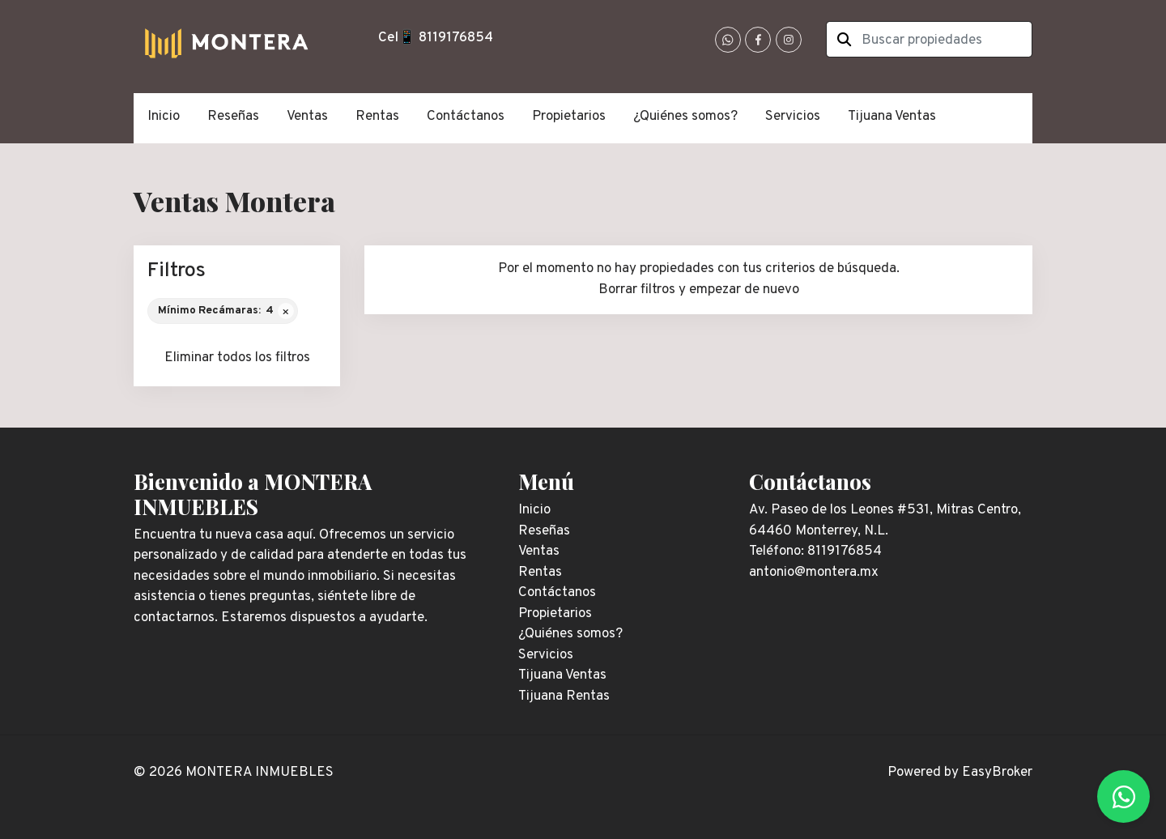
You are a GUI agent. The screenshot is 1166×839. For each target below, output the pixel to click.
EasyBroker (997, 773)
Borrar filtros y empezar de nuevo (698, 290)
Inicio (163, 117)
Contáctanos (465, 117)
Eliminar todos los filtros (237, 358)
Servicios (792, 117)
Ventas (307, 117)
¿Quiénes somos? (685, 117)
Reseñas (233, 117)
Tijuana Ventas (892, 117)
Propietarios (569, 117)
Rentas (377, 117)
